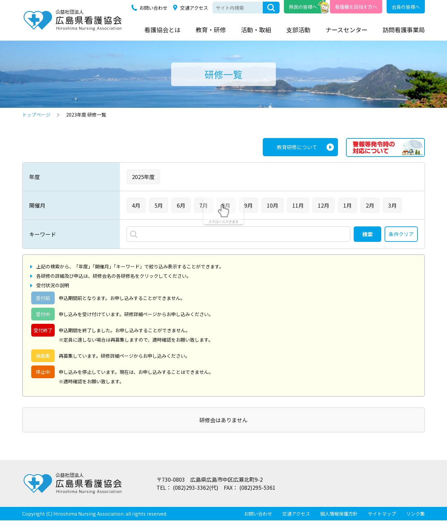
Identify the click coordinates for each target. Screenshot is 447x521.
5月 (158, 205)
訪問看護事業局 (404, 29)
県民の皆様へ (303, 6)
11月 (298, 205)
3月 (392, 205)
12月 (323, 205)
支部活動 (298, 29)
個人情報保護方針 (339, 514)
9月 (248, 205)
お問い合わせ (153, 7)
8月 (226, 205)
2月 (370, 205)
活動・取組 (256, 29)
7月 (203, 205)
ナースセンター (346, 29)
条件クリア (400, 234)
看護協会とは (162, 29)
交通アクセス (194, 7)
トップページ (36, 114)
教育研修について (295, 147)
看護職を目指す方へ (356, 6)
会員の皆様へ (406, 6)
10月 (272, 205)
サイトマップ (382, 514)
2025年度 (143, 177)
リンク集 (415, 514)
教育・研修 (211, 29)
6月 (181, 205)
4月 (136, 205)
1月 (347, 205)
